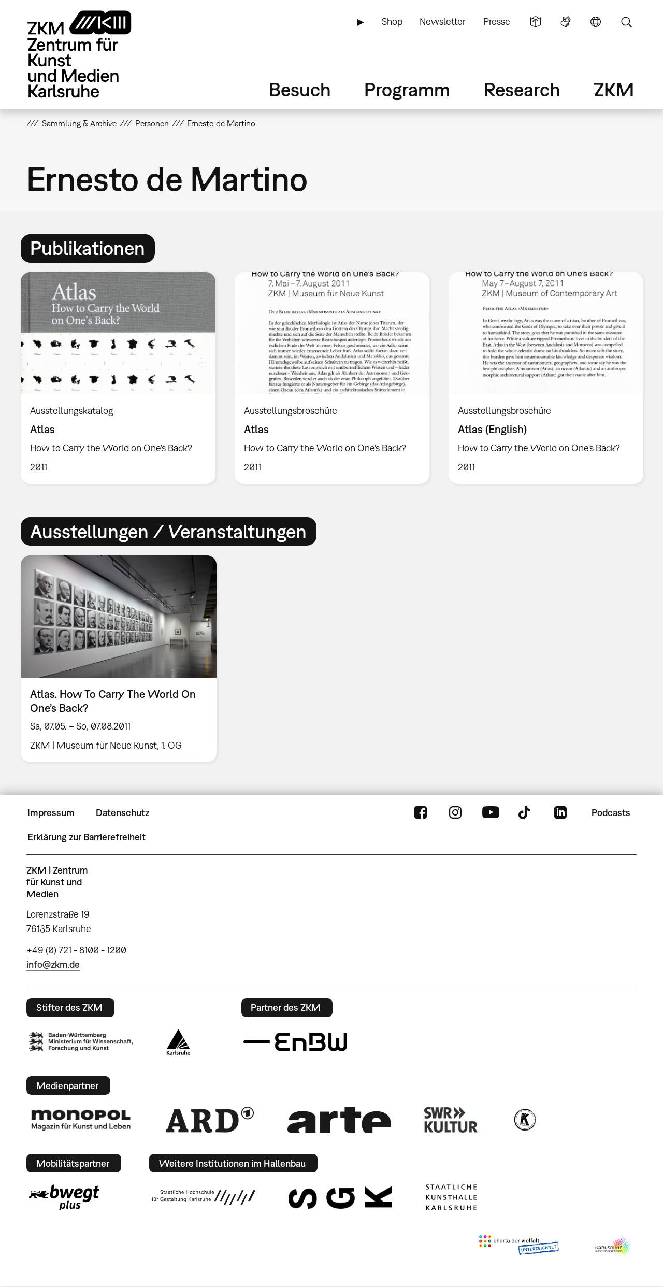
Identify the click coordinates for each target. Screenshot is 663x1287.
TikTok (525, 812)
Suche (626, 21)
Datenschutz (122, 812)
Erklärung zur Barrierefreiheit (86, 837)
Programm (407, 89)
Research (522, 89)
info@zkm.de (53, 964)
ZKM (614, 89)
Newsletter (443, 21)
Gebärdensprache (565, 21)
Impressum (51, 812)
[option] (118, 378)
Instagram (455, 812)
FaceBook (420, 812)
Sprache (595, 21)
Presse (496, 21)
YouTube (490, 812)
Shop (392, 21)
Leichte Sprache (535, 21)
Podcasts (611, 812)
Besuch (300, 89)
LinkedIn (560, 812)
